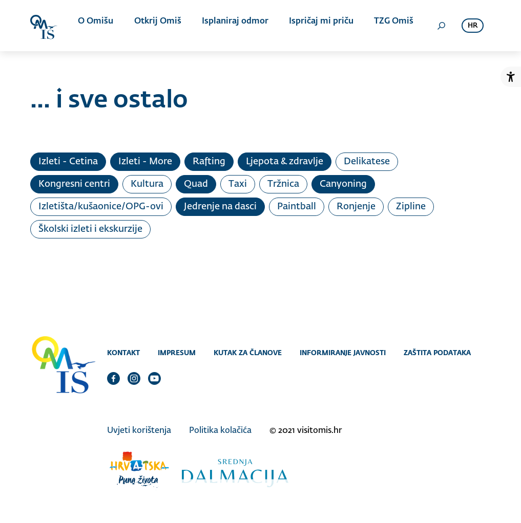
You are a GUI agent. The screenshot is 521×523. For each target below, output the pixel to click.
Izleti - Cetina (68, 161)
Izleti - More (145, 161)
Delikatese (367, 161)
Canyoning (343, 184)
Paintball (296, 206)
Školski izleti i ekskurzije (90, 229)
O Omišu (99, 25)
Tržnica (283, 184)
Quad (196, 184)
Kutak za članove (248, 352)
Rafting (209, 161)
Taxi (237, 184)
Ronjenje (356, 206)
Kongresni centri (74, 184)
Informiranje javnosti (343, 352)
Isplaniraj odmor (232, 25)
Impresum (177, 352)
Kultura (147, 184)
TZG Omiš (384, 25)
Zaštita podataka (437, 352)
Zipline (411, 206)
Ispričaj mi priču (315, 25)
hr (472, 26)
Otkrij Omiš (157, 25)
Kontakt (123, 352)
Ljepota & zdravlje (284, 161)
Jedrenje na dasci (220, 206)
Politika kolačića (220, 428)
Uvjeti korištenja (139, 428)
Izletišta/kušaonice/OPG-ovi (100, 206)
